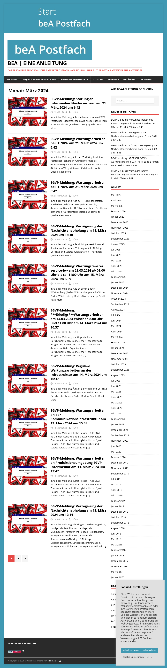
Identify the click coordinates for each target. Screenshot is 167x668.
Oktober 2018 (118, 517)
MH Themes (53, 660)
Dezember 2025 (119, 222)
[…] (84, 355)
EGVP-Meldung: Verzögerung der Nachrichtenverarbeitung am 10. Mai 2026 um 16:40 (134, 136)
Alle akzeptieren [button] (131, 650)
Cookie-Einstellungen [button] (133, 656)
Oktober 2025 (118, 233)
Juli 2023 (115, 380)
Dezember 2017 (119, 560)
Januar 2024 (117, 347)
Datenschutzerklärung (121, 79)
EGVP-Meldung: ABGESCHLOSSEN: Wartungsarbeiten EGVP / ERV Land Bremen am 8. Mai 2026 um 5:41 (135, 162)
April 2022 (116, 408)
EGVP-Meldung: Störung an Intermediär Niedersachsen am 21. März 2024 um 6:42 (79, 103)
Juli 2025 (115, 249)
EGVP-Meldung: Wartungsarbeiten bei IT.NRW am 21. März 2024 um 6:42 (78, 143)
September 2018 (120, 522)
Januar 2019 (117, 506)
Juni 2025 (116, 255)
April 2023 (116, 397)
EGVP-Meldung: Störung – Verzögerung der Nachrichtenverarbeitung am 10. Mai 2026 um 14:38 (134, 149)
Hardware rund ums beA (74, 79)
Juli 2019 (115, 479)
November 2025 (119, 227)
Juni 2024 (116, 320)
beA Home (12, 79)
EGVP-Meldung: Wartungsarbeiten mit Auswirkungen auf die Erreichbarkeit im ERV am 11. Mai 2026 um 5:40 (133, 123)
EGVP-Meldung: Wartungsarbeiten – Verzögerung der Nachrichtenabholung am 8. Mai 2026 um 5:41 (134, 174)
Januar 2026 (117, 216)
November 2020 (119, 440)
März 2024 (116, 336)
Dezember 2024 (119, 287)
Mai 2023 (116, 391)
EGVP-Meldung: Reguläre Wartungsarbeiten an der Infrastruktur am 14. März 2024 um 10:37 (79, 372)
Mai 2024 (116, 326)
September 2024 (120, 304)
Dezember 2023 (119, 353)
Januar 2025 (117, 282)
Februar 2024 (118, 342)
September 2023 (120, 369)
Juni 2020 (116, 446)
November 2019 (119, 468)
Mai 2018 (116, 539)
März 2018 (116, 544)
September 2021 (120, 435)
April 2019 (116, 489)
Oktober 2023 (118, 364)
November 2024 (119, 293)
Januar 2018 (117, 555)
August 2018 (118, 528)
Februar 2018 (118, 550)
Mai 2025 (116, 260)
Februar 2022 (118, 418)
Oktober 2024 (118, 298)
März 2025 (116, 271)
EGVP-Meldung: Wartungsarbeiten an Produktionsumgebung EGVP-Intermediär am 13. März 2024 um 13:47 (78, 464)
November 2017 (119, 566)
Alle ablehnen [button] (149, 650)
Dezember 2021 (119, 429)
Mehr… (150, 657)
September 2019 (120, 473)
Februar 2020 (118, 457)
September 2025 (120, 238)
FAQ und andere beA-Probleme (39, 79)
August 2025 (118, 244)
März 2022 (116, 413)
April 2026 (116, 200)
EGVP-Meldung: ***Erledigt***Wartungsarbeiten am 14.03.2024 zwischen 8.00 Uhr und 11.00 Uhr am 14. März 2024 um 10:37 (79, 319)
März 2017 (116, 571)
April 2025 (116, 265)
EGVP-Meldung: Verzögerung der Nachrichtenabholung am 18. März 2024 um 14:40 (78, 230)
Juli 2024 (115, 315)
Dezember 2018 (119, 511)
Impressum (146, 79)
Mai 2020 (116, 451)
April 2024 (116, 331)
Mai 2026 (116, 194)
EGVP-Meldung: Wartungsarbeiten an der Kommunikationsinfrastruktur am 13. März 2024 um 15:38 (78, 416)
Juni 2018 (116, 533)
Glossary (98, 79)
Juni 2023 (116, 386)
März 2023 (116, 402)
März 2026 (116, 205)
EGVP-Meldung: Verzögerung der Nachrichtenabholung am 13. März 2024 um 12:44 (78, 510)
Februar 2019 (118, 500)
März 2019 (116, 495)
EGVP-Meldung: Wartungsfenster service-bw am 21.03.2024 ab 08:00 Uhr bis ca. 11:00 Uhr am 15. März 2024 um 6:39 (78, 272)
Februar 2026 (118, 211)
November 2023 (119, 358)
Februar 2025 (118, 276)
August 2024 (118, 309)
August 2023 (118, 375)
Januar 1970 (117, 577)
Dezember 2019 (119, 462)
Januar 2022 (117, 424)
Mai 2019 (116, 484)
